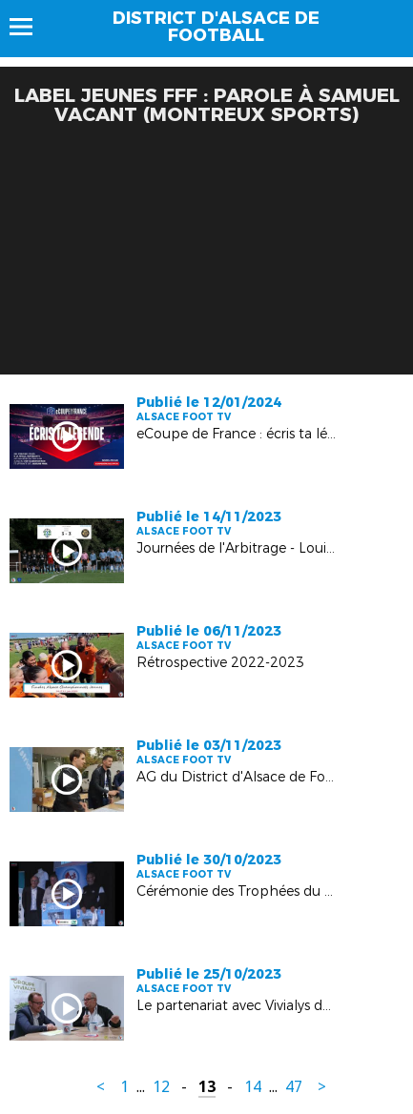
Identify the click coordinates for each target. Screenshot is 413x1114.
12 (161, 1087)
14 (252, 1087)
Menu (30, 26)
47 (293, 1087)
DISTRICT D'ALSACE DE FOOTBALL (216, 27)
